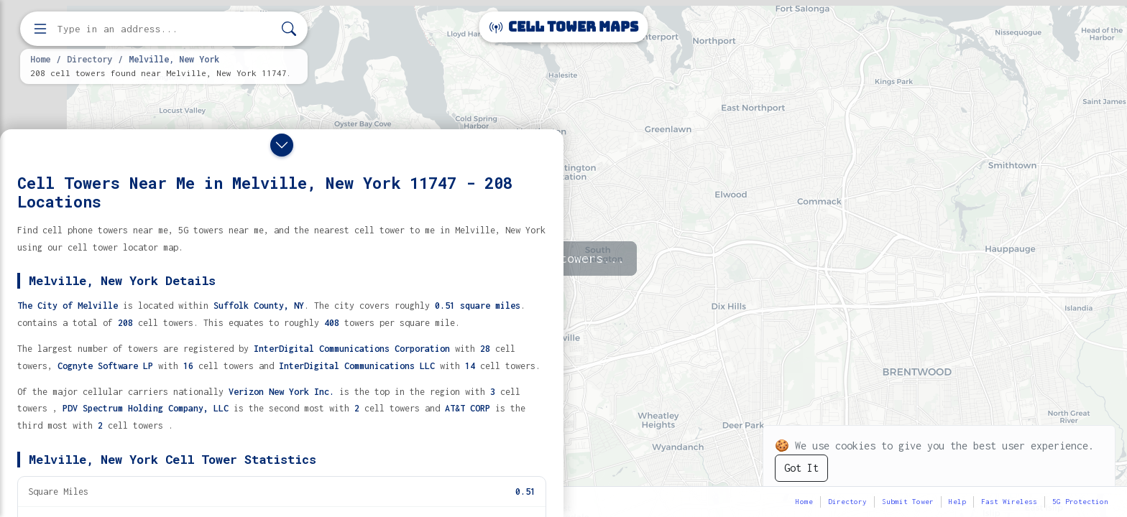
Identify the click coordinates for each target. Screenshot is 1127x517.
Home (40, 59)
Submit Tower (908, 502)
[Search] (289, 29)
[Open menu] (40, 28)
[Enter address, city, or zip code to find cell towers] (165, 29)
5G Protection (1080, 502)
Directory (89, 59)
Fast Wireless (1009, 502)
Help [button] (957, 502)
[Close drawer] (281, 145)
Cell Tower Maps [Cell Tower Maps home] (563, 27)
